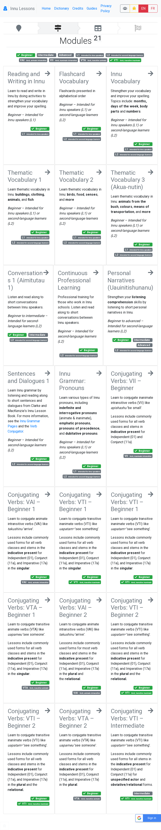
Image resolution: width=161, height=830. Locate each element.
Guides (92, 8)
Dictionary (61, 8)
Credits (77, 8)
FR (153, 8)
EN (143, 8)
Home (46, 8)
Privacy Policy (106, 8)
